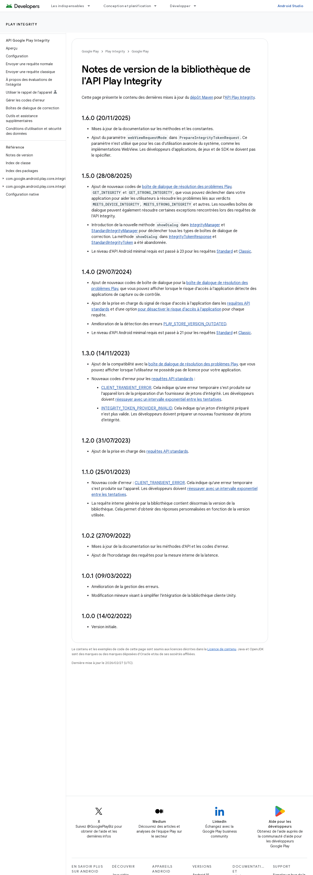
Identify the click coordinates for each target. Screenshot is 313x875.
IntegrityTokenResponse (190, 236)
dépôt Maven (201, 97)
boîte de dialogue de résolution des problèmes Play (186, 186)
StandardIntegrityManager (114, 230)
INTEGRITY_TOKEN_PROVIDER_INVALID (136, 408)
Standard (225, 251)
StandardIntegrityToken (112, 242)
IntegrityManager (205, 225)
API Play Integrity (240, 97)
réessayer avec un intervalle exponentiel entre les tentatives (168, 399)
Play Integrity (21, 24)
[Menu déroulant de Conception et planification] (157, 6)
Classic (245, 251)
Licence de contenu (221, 649)
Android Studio (290, 6)
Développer (180, 6)
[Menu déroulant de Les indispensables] (91, 6)
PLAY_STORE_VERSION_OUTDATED (194, 324)
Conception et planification (127, 6)
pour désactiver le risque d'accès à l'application (179, 309)
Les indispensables (67, 6)
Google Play (90, 51)
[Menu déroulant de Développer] (197, 6)
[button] (32, 179)
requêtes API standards (172, 378)
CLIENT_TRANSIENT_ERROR (126, 387)
